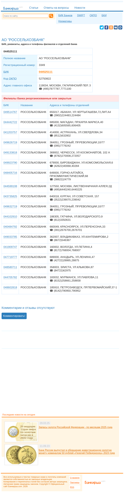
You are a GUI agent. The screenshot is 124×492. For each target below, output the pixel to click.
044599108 (10, 186)
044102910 (10, 216)
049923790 (10, 162)
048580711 (10, 267)
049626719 (10, 142)
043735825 (10, 196)
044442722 (10, 122)
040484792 (10, 226)
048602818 (10, 287)
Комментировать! (14, 315)
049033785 (10, 236)
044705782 (10, 277)
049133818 (10, 152)
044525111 (45, 71)
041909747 (10, 246)
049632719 (10, 206)
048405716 (10, 172)
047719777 (10, 257)
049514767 (10, 112)
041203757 (10, 132)
